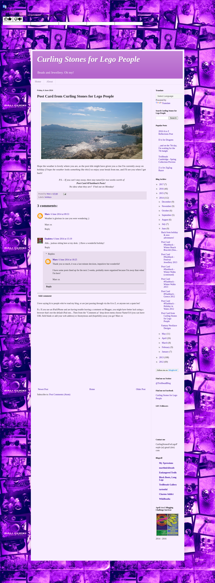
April (164, 338)
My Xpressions (166, 463)
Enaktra (49, 239)
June (164, 228)
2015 (161, 193)
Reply (47, 229)
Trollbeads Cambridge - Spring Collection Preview (167, 159)
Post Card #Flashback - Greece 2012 (168, 294)
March (165, 343)
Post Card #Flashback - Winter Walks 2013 (168, 283)
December (166, 202)
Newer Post (43, 389)
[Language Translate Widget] (171, 96)
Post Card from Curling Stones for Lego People (169, 317)
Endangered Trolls (168, 472)
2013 (161, 357)
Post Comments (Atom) (59, 394)
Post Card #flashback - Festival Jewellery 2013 (169, 258)
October (166, 210)
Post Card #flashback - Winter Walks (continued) (168, 270)
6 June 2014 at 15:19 (62, 239)
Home (38, 81)
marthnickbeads (166, 468)
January (165, 352)
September (167, 215)
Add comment (45, 296)
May (164, 334)
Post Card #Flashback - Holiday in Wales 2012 (168, 305)
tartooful (163, 489)
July (164, 224)
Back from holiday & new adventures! (169, 235)
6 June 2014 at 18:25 (68, 259)
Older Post (141, 389)
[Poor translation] (18, 19)
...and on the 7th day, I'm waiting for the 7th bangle (168, 148)
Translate (163, 103)
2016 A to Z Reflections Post (166, 132)
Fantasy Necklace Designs (169, 326)
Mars (47, 214)
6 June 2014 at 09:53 (60, 214)
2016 (161, 189)
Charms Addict (166, 494)
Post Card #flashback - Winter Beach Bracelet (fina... (169, 246)
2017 (161, 184)
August (165, 220)
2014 (161, 198)
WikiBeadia (164, 499)
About (50, 81)
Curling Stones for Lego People (88, 59)
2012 (161, 362)
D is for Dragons (166, 140)
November (167, 206)
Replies (51, 254)
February (166, 347)
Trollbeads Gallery (168, 484)
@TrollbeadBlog (163, 383)
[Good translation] (8, 19)
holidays (48, 197)
